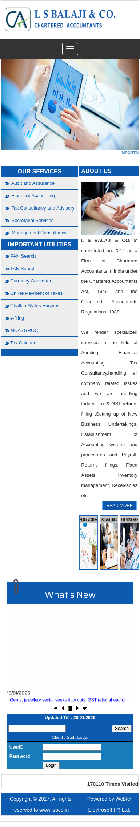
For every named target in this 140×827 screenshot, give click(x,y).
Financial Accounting (32, 195)
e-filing (17, 318)
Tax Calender (24, 343)
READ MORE (119, 505)
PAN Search (23, 256)
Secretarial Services (31, 220)
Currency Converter (30, 281)
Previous (18, 103)
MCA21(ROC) (25, 330)
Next (122, 103)
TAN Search (23, 268)
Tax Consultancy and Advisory (42, 208)
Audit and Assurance (32, 183)
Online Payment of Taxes (36, 293)
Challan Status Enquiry (34, 305)
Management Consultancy (38, 232)
